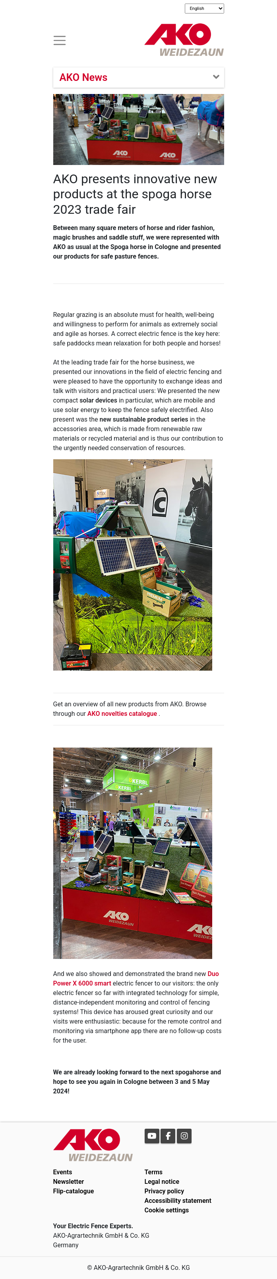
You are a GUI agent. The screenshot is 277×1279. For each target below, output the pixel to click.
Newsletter (68, 1181)
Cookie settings (167, 1210)
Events (62, 1172)
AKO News (84, 77)
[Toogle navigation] (59, 39)
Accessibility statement (178, 1200)
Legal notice (162, 1181)
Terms (154, 1172)
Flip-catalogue (73, 1191)
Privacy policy (164, 1191)
